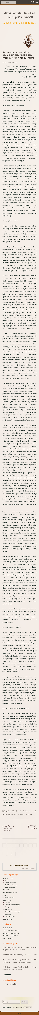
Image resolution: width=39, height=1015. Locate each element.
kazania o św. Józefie (17, 815)
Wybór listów (7, 910)
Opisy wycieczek (10, 887)
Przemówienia (7, 919)
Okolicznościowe (10, 916)
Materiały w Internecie (10, 936)
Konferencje (6, 900)
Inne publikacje (7, 938)
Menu (35, 2)
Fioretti (5, 895)
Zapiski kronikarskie (11, 885)
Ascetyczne (8, 907)
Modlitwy (5, 890)
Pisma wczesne (7, 878)
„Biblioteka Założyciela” (10, 931)
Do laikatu (8, 902)
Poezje (7, 880)
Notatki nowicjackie (10, 883)
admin (4, 62)
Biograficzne (7, 928)
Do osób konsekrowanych (12, 905)
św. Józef (30, 815)
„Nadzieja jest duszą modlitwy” (12, 955)
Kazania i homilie (8, 898)
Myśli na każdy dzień (9, 892)
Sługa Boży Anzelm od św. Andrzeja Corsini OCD (19, 15)
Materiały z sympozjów (10, 933)
